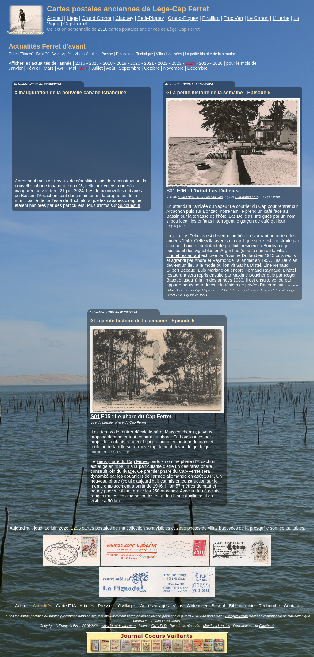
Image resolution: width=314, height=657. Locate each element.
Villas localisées (169, 54)
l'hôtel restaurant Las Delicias (200, 197)
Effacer (26, 54)
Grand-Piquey (183, 18)
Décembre (197, 68)
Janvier (16, 68)
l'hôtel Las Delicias (234, 216)
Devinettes (124, 54)
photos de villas (202, 528)
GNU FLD (159, 626)
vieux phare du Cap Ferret (122, 461)
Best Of (42, 54)
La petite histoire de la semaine (210, 54)
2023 (176, 63)
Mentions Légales (216, 626)
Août (110, 68)
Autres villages (154, 605)
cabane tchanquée (51, 185)
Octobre (151, 68)
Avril (61, 68)
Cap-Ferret (75, 23)
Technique (144, 54)
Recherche (269, 605)
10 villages (126, 605)
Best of (218, 605)
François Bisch (236, 616)
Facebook (266, 626)
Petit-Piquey (150, 18)
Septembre (129, 68)
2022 (163, 63)
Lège (72, 18)
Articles (86, 605)
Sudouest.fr (129, 205)
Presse (107, 54)
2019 (121, 63)
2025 (204, 63)
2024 (190, 63)
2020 (135, 63)
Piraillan (211, 18)
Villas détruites (86, 54)
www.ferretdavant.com (118, 626)
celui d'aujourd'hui (140, 481)
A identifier (197, 605)
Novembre (173, 68)
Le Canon (257, 18)
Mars (49, 68)
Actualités (42, 605)
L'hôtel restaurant (183, 255)
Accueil (55, 18)
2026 (218, 63)
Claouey (124, 18)
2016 (80, 63)
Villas (178, 605)
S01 (170, 191)
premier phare (113, 422)
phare (165, 436)
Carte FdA (66, 605)
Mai (72, 68)
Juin (84, 68)
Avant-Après (62, 54)
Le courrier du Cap (248, 206)
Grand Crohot (96, 18)
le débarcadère (246, 197)
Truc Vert (233, 18)
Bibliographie (242, 605)
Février (33, 68)
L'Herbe (281, 18)
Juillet (97, 68)
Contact (291, 605)
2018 (108, 63)
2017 (94, 63)
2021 (149, 63)
